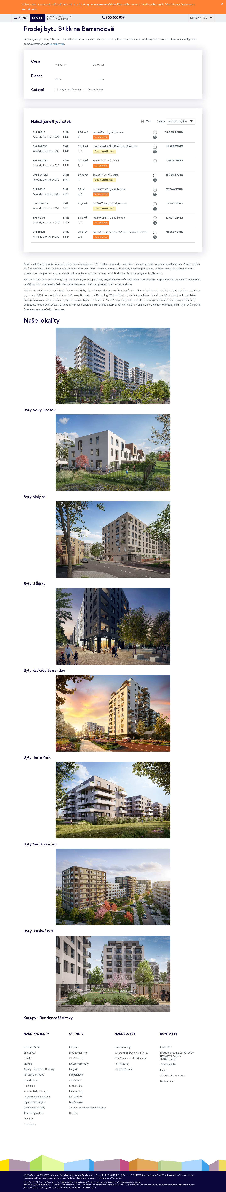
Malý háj (28, 1064)
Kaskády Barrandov (34, 1075)
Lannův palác (76, 1102)
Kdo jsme (74, 1047)
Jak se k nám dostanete (172, 1076)
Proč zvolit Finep (78, 1053)
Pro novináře (75, 1086)
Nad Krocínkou (32, 1047)
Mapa (163, 1070)
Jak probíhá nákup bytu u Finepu (131, 1053)
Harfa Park (29, 1086)
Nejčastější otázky (78, 1064)
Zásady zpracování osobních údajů (87, 1108)
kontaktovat (57, 44)
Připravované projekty (35, 1102)
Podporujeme (76, 1075)
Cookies (73, 1113)
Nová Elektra (30, 1080)
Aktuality (28, 1119)
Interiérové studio (124, 1069)
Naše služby (125, 1034)
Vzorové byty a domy (35, 1091)
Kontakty (195, 18)
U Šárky (28, 1058)
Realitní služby (122, 1064)
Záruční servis (76, 1058)
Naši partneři (75, 1097)
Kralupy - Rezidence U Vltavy (39, 1069)
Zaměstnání (75, 1080)
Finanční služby (122, 1047)
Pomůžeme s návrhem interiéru (131, 1058)
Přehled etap (30, 1124)
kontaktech (29, 9)
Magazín (73, 1069)
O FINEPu (76, 1034)
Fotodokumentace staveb (37, 1097)
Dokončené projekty (34, 1108)
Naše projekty (36, 1034)
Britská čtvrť (30, 1053)
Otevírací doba (168, 1065)
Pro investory (76, 1091)
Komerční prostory (33, 1113)
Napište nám (166, 1081)
